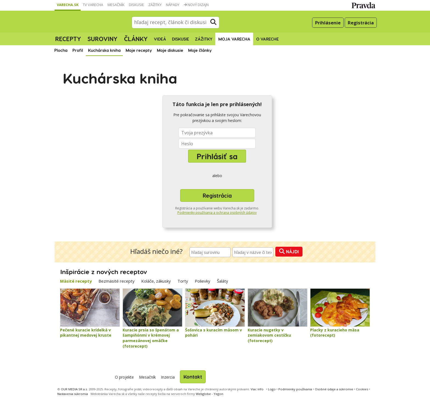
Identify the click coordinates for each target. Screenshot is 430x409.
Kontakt (192, 376)
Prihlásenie (328, 22)
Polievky (202, 281)
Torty (182, 281)
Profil (77, 50)
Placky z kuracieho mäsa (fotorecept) (334, 332)
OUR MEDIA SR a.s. (74, 389)
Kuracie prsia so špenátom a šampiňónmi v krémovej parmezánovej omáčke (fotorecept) (151, 338)
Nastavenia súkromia (72, 394)
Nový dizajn (196, 4)
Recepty (68, 38)
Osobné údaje (334, 389)
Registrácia (361, 22)
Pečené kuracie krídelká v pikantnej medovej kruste (85, 332)
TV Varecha (93, 4)
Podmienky (295, 389)
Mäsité (76, 281)
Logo (272, 389)
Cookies (362, 389)
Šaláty (222, 281)
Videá (160, 38)
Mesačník (116, 4)
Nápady (172, 4)
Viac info (257, 389)
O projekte (124, 377)
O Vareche (267, 38)
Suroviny (102, 38)
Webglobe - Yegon (209, 394)
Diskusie (136, 4)
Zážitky (155, 4)
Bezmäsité (116, 281)
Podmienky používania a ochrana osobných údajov (217, 212)
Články (136, 38)
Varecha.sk (67, 4)
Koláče (156, 281)
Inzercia (168, 377)
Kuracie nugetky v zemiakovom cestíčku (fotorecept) (269, 335)
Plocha (60, 50)
